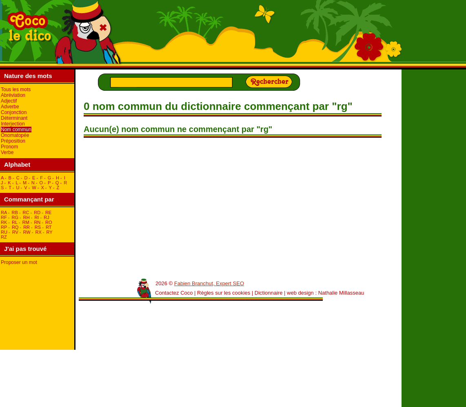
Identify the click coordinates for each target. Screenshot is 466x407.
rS (38, 227)
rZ (4, 237)
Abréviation (13, 95)
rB (14, 212)
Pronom (9, 147)
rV (15, 232)
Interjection (13, 124)
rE (48, 212)
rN (37, 222)
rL (15, 222)
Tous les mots (16, 89)
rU (4, 232)
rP (4, 227)
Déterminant (14, 118)
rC (26, 212)
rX (38, 232)
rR (26, 227)
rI (36, 217)
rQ (15, 227)
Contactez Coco (174, 293)
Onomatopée (15, 135)
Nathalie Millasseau (341, 293)
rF (4, 217)
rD (37, 212)
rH (26, 217)
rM (25, 222)
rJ (46, 217)
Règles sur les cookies (223, 293)
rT (48, 227)
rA (4, 212)
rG (14, 217)
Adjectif (9, 101)
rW (27, 232)
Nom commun (16, 129)
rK (4, 222)
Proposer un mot (19, 262)
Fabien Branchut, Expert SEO (209, 283)
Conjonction (14, 112)
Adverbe (10, 107)
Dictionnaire (269, 293)
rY (50, 232)
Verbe (7, 152)
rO (48, 222)
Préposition (13, 141)
